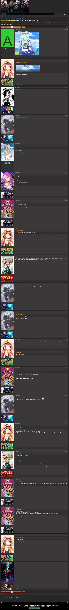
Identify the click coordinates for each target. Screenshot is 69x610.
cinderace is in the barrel (17, 22)
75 (10, 26)
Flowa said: (18, 202)
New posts (2, 16)
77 (14, 26)
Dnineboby (7, 106)
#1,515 (66, 423)
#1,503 (66, 87)
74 (8, 26)
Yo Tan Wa (7, 134)
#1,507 (66, 200)
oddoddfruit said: (19, 230)
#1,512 (66, 339)
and (21, 197)
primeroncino (54, 22)
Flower (7, 78)
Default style (3, 602)
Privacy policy (61, 602)
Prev (2, 26)
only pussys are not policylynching (36, 22)
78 (16, 26)
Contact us (49, 602)
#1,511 (66, 311)
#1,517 (66, 479)
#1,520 (66, 562)
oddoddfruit (7, 219)
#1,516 (66, 451)
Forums (3, 14)
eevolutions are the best (26, 22)
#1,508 (66, 228)
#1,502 (66, 59)
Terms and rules (55, 602)
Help (65, 602)
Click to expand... (41, 72)
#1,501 (66, 29)
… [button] (6, 26)
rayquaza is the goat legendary (62, 22)
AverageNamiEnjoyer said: (21, 62)
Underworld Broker (7, 191)
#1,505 (66, 143)
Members (22, 14)
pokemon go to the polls (47, 22)
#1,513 (66, 367)
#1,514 (66, 395)
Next (23, 26)
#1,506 (66, 172)
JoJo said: (18, 174)
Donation (9, 14)
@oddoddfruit (18, 341)
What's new (15, 14)
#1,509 (66, 256)
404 (20, 26)
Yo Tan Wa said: (19, 425)
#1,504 (66, 115)
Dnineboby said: (19, 145)
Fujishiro (2, 22)
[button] (11, 14)
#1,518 (66, 507)
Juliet (7, 274)
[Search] (65, 14)
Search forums (8, 16)
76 (12, 26)
